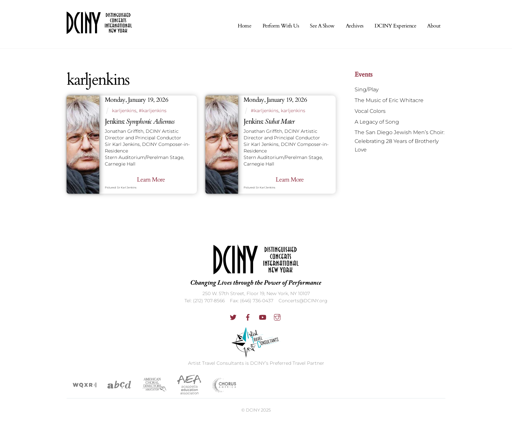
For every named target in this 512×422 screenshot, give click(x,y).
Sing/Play (366, 89)
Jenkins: (139, 121)
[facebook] (247, 317)
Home (244, 25)
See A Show (322, 25)
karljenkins (124, 111)
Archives (354, 25)
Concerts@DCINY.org (303, 301)
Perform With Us (281, 25)
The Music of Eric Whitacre (389, 100)
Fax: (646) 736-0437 (251, 301)
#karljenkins (153, 111)
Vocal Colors (370, 111)
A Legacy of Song (377, 122)
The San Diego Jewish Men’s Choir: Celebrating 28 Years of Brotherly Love (399, 141)
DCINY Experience (395, 25)
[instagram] (277, 317)
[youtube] (262, 317)
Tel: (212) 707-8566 (204, 301)
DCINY (253, 410)
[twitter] (233, 317)
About (433, 25)
